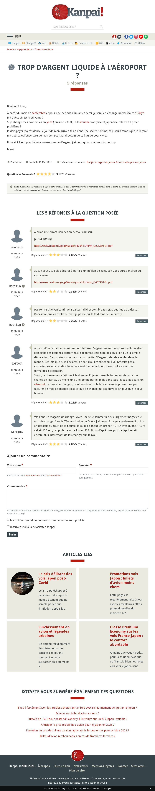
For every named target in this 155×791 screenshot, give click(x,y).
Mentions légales (103, 766)
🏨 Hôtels (54, 43)
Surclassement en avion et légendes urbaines (54, 631)
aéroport (39, 384)
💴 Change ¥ (29, 43)
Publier (12, 534)
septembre (38, 113)
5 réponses (77, 83)
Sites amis (138, 766)
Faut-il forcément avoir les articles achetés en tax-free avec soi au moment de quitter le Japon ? (77, 707)
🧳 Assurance (124, 43)
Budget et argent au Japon (101, 162)
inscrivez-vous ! (54, 475)
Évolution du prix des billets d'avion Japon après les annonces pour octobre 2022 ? (77, 730)
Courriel (85, 465)
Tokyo (140, 113)
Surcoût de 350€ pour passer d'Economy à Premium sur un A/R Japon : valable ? (77, 719)
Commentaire (17, 486)
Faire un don (61, 766)
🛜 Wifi (99, 43)
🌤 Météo (139, 43)
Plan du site (77, 770)
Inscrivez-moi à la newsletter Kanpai (32, 527)
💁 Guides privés (84, 43)
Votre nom (15, 465)
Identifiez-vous (32, 475)
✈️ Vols (42, 43)
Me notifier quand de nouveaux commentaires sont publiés (47, 520)
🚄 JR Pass (67, 43)
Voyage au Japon (24, 49)
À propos (44, 766)
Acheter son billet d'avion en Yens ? (77, 713)
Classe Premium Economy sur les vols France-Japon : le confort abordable (126, 636)
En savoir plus (106, 788)
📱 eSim (110, 43)
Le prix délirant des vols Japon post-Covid (55, 578)
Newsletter (81, 766)
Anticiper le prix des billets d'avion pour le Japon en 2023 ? (77, 724)
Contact (123, 766)
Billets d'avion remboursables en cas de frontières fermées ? (77, 736)
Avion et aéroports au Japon (131, 162)
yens (49, 122)
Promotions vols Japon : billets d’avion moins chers (124, 580)
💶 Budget (14, 43)
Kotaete (11, 49)
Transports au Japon (44, 49)
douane (85, 122)
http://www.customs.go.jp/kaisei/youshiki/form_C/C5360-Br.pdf (73, 245)
